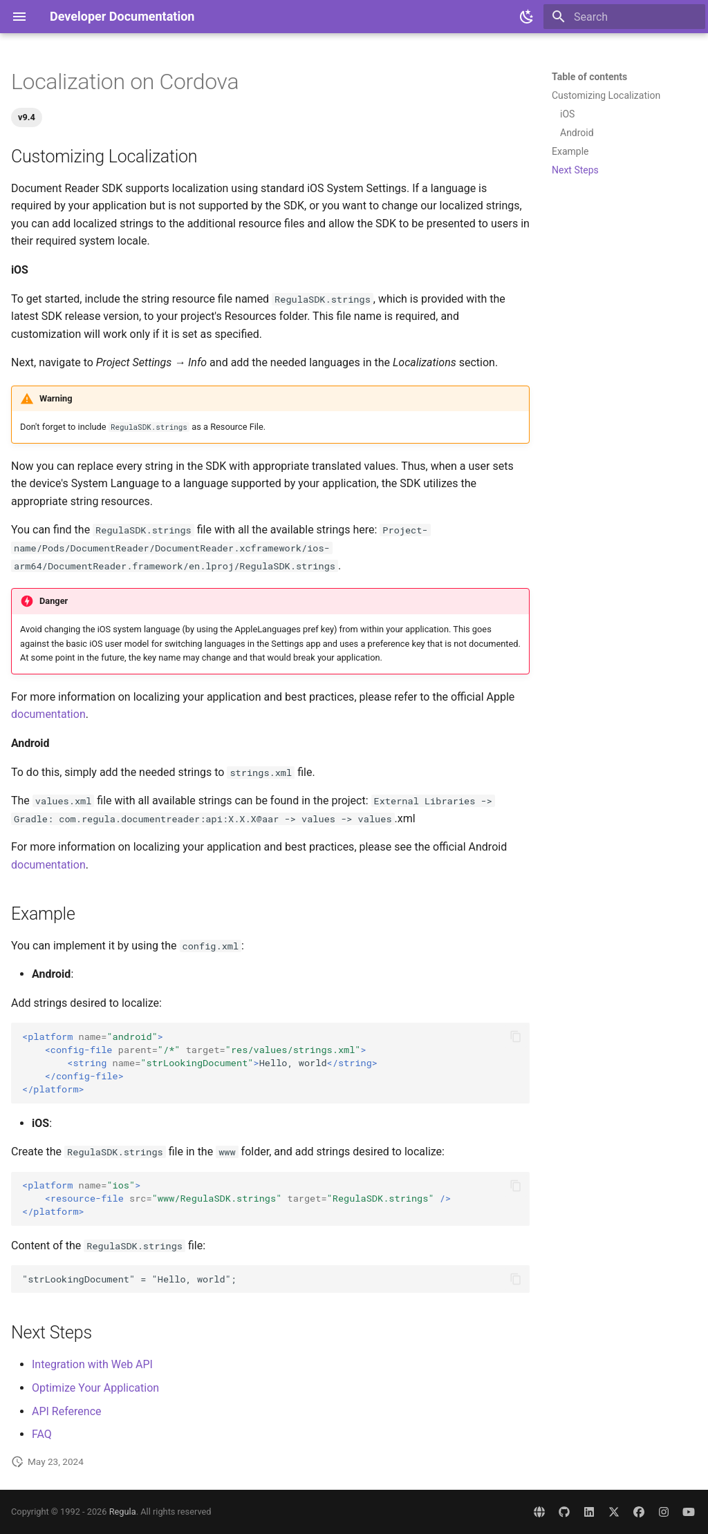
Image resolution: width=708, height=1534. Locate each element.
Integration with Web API (92, 1364)
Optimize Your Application (95, 1387)
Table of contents (589, 76)
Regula (122, 1511)
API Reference (67, 1411)
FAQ (42, 1434)
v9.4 (26, 117)
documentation (48, 714)
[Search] (624, 16)
